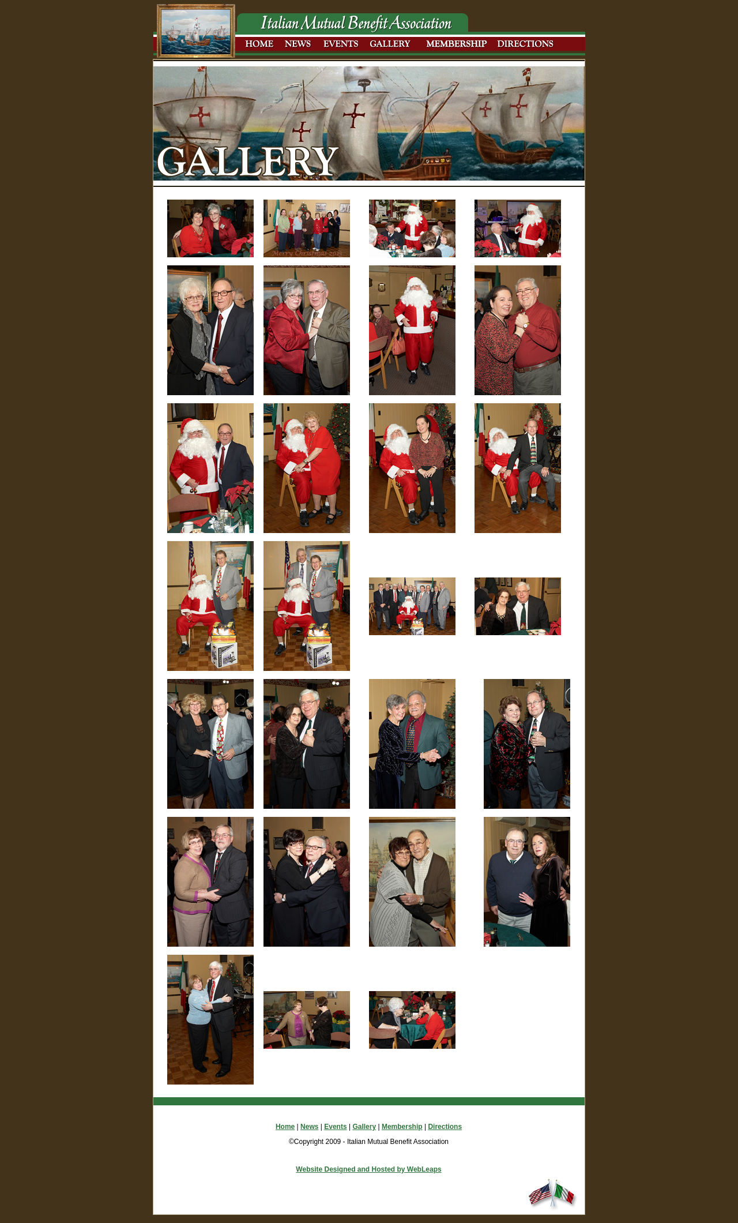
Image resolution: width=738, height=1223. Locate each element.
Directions (445, 1127)
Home (285, 1127)
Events (335, 1127)
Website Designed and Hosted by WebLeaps (368, 1169)
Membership (402, 1127)
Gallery (364, 1127)
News (309, 1127)
